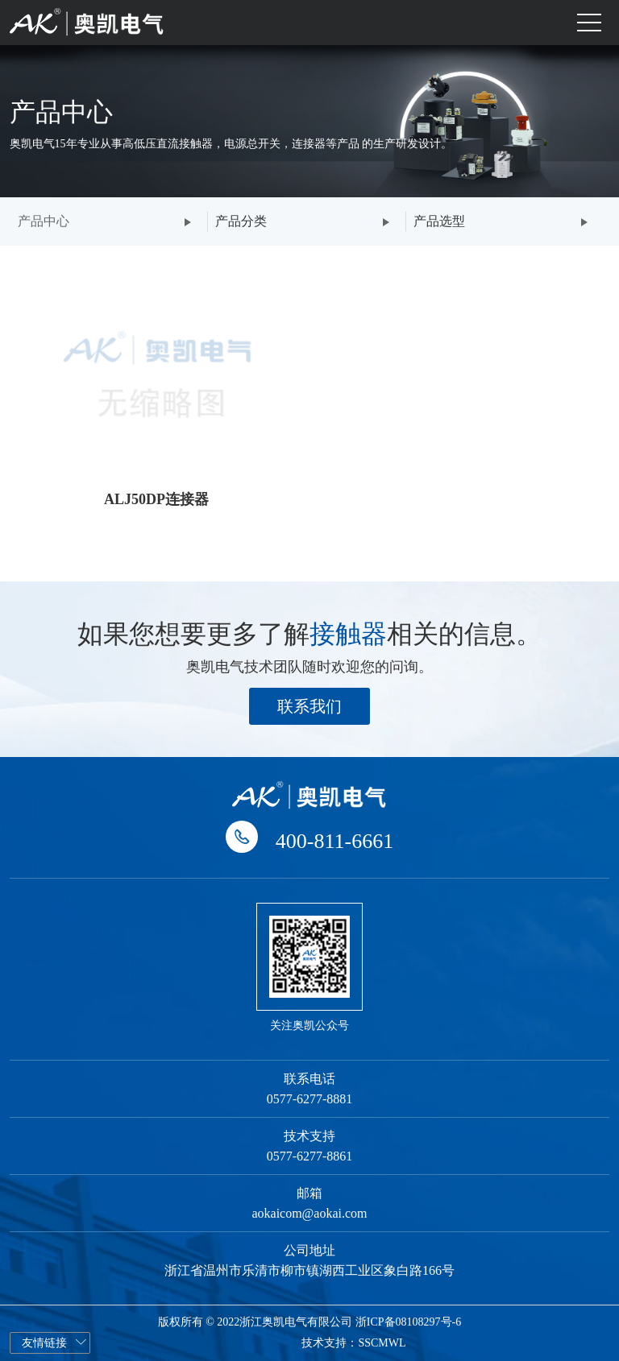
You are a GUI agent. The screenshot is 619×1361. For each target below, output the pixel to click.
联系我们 (309, 706)
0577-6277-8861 (310, 1156)
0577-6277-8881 (310, 1099)
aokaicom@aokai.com (309, 1213)
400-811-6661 (334, 841)
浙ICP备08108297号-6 (408, 1322)
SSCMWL (381, 1343)
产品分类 (241, 221)
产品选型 (439, 221)
